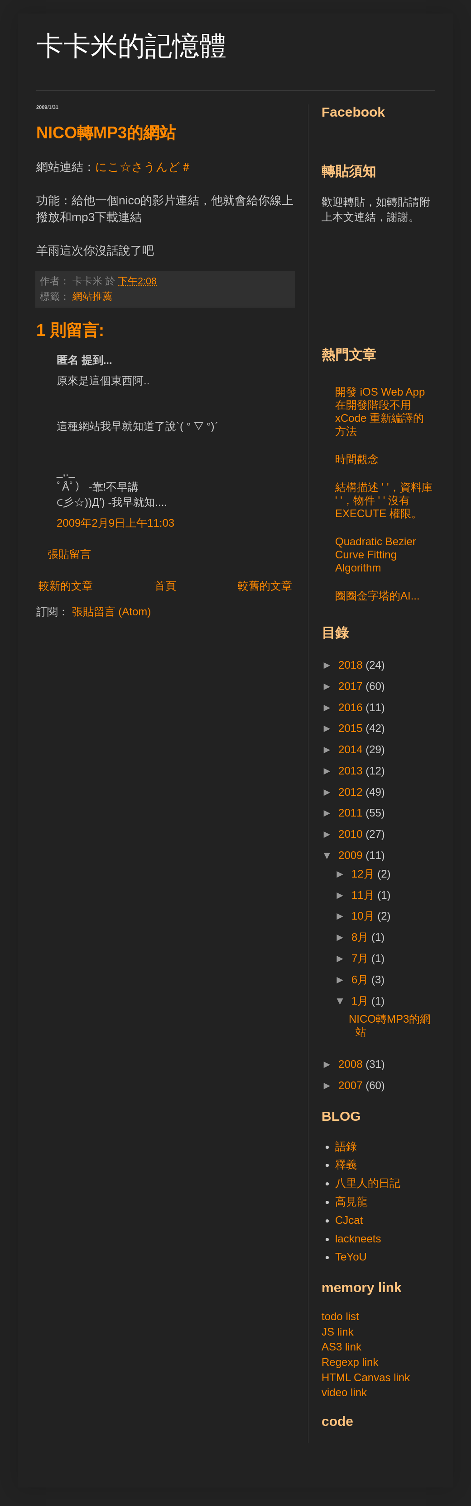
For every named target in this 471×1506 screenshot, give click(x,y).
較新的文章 (65, 586)
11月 (364, 895)
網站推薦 (92, 296)
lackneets (358, 1238)
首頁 (165, 586)
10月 (364, 916)
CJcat (349, 1220)
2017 (351, 686)
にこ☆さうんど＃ (143, 167)
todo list (340, 1316)
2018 (351, 665)
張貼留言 (69, 554)
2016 (351, 707)
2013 (351, 771)
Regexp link (350, 1362)
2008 (351, 1064)
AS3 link (341, 1347)
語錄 (346, 1146)
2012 (351, 792)
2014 (351, 749)
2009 (351, 855)
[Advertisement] (377, 283)
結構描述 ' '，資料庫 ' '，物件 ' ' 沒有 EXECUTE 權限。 (384, 500)
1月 (361, 1001)
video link (344, 1392)
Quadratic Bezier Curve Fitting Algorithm (375, 554)
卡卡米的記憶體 (131, 46)
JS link (338, 1332)
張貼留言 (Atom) (111, 611)
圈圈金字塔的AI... (377, 596)
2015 (351, 728)
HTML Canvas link (366, 1377)
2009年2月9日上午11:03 (115, 523)
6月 (361, 979)
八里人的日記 (367, 1183)
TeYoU (351, 1257)
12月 (364, 874)
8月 (361, 937)
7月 (361, 958)
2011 (351, 813)
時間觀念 (357, 459)
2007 (351, 1085)
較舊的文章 (265, 586)
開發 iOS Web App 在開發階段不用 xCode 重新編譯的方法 (380, 411)
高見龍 (351, 1201)
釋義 (346, 1164)
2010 (351, 834)
